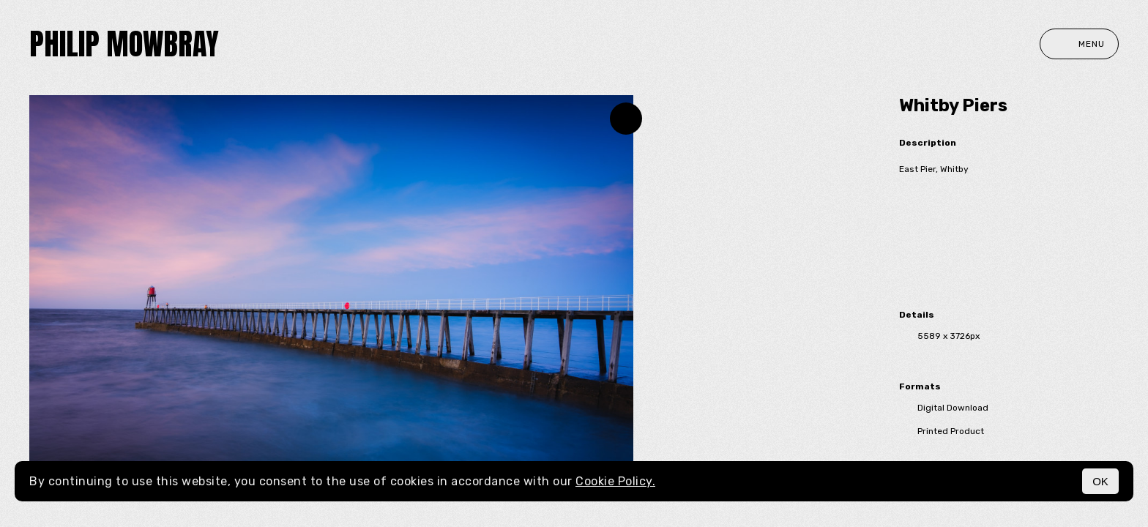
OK (1100, 481)
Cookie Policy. (615, 481)
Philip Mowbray (124, 44)
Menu (1079, 44)
